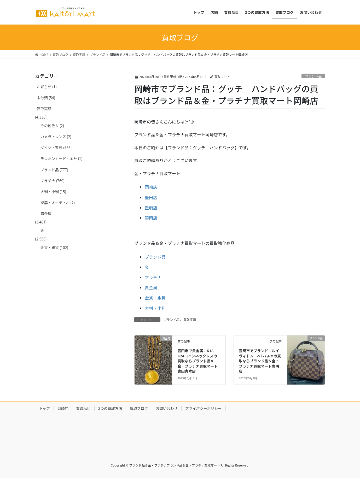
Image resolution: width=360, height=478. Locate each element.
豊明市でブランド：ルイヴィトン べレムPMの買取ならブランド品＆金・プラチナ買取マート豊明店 (260, 361)
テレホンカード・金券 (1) (61, 158)
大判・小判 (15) (53, 191)
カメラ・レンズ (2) (55, 136)
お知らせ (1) (47, 86)
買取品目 (83, 408)
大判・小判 (155, 308)
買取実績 (189, 319)
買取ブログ (139, 408)
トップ (44, 408)
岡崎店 (151, 187)
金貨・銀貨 (155, 297)
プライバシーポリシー (203, 408)
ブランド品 (313, 76)
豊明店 (151, 207)
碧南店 (151, 218)
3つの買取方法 (110, 408)
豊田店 (151, 197)
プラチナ (153, 277)
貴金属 (151, 287)
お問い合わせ (167, 408)
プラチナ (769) (52, 180)
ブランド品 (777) (54, 169)
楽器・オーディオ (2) (57, 202)
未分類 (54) (46, 97)
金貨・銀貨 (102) (54, 247)
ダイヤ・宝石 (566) (56, 147)
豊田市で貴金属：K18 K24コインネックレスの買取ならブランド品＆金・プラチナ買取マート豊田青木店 (197, 361)
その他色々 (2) (52, 125)
